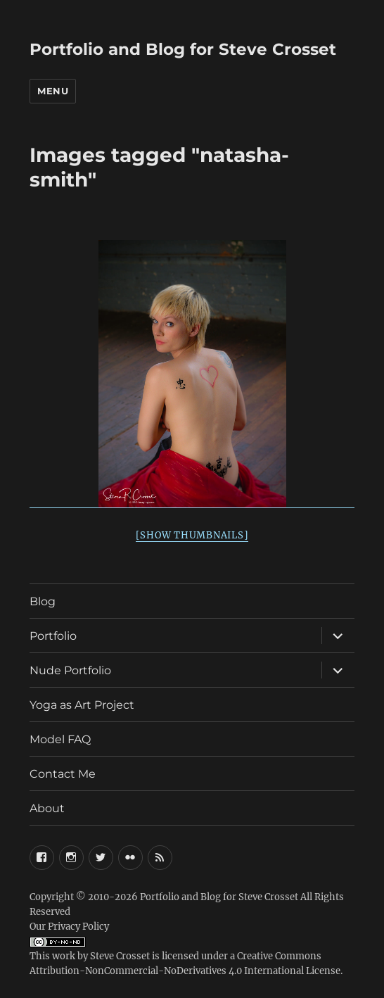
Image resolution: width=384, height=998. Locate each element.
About (47, 808)
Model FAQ (60, 739)
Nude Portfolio (70, 670)
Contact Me (63, 774)
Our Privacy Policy (69, 927)
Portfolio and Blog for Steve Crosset (183, 49)
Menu (52, 90)
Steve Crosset (120, 956)
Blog (43, 601)
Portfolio (53, 636)
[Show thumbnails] (192, 535)
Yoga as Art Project (82, 705)
